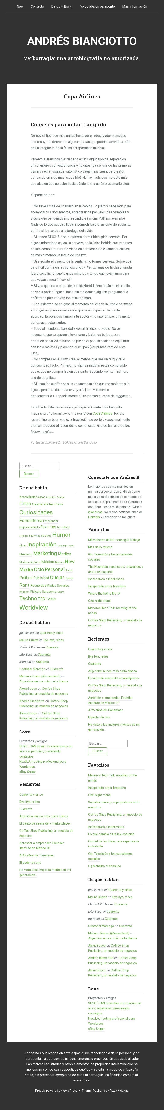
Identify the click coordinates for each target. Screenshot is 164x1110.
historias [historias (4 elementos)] (23, 536)
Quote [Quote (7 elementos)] (69, 578)
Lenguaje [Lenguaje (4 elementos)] (62, 545)
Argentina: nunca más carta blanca (43, 681)
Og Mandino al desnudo (104, 866)
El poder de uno (30, 863)
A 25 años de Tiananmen (36, 855)
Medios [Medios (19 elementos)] (64, 554)
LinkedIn (94, 517)
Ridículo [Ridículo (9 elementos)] (35, 592)
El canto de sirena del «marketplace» (44, 823)
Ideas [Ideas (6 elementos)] (22, 545)
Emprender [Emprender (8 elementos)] (50, 521)
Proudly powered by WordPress (56, 1090)
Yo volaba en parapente (97, 6)
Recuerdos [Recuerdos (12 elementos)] (38, 586)
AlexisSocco (28, 689)
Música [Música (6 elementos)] (59, 562)
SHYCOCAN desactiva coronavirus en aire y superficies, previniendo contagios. (45, 751)
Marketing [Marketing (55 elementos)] (45, 553)
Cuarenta (52, 647)
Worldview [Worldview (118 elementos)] (33, 607)
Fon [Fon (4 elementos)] (59, 527)
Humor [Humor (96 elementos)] (61, 534)
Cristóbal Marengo (32, 669)
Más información (134, 6)
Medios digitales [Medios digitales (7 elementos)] (29, 562)
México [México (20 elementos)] (47, 561)
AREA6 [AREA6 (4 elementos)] (41, 497)
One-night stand (99, 601)
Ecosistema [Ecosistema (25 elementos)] (30, 520)
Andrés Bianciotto (82, 41)
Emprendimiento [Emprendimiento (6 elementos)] (29, 527)
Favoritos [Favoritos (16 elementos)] (48, 527)
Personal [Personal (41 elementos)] (55, 569)
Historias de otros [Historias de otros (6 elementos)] (40, 535)
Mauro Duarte (28, 640)
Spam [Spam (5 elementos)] (60, 591)
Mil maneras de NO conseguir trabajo (114, 540)
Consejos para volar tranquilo (68, 124)
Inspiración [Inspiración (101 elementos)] (42, 544)
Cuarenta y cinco (51, 633)
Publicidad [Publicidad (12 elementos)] (41, 578)
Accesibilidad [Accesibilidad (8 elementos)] (28, 497)
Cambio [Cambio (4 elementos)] (60, 497)
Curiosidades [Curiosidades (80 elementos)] (36, 512)
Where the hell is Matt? (104, 593)
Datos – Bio (60, 6)
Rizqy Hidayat (119, 1090)
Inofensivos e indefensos (106, 579)
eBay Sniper (27, 772)
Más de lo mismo (100, 547)
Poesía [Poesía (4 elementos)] (69, 570)
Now (20, 6)
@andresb (95, 512)
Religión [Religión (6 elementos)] (24, 591)
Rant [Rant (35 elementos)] (24, 585)
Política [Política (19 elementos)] (25, 577)
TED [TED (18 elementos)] (41, 598)
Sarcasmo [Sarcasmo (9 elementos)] (49, 592)
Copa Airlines (103, 413)
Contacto (37, 6)
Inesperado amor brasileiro (107, 586)
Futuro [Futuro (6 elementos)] (65, 527)
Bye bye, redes (54, 640)
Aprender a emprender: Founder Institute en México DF (110, 700)
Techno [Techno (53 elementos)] (28, 598)
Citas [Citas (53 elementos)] (25, 504)
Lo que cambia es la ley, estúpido (111, 834)
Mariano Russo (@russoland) (39, 676)
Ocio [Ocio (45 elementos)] (39, 569)
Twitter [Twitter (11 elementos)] (51, 599)
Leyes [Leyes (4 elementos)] (71, 545)
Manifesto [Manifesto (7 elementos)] (25, 554)
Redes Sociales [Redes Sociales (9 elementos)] (58, 586)
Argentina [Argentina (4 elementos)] (51, 497)
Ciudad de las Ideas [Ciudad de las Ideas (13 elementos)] (47, 504)
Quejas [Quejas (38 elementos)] (57, 577)
